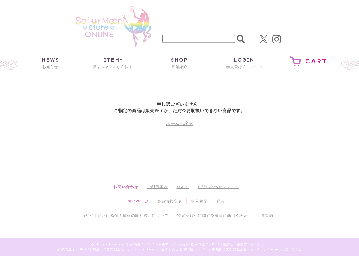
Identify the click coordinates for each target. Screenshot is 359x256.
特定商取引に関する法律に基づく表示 (212, 215)
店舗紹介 (179, 62)
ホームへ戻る (179, 123)
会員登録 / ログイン (244, 62)
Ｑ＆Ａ (183, 186)
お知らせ (50, 62)
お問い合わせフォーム (218, 186)
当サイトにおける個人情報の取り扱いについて (124, 215)
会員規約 (265, 215)
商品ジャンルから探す (113, 62)
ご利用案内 (157, 186)
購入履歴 (199, 201)
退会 (221, 201)
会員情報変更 (169, 201)
